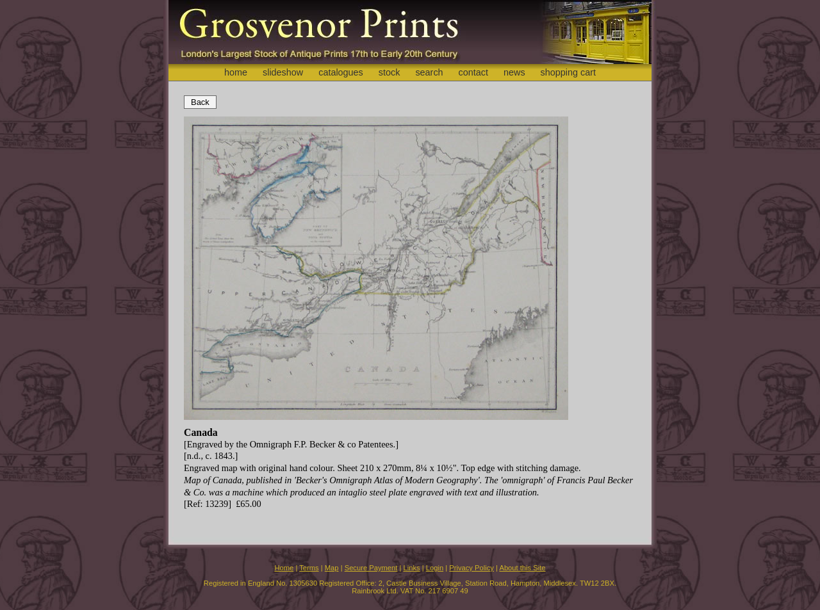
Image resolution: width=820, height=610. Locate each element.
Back (200, 102)
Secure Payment (371, 568)
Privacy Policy (471, 568)
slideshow (283, 72)
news (514, 72)
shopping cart (568, 72)
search (429, 72)
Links (412, 568)
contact (473, 72)
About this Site (522, 568)
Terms (308, 568)
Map (332, 568)
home (235, 72)
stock (389, 72)
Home (283, 568)
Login (434, 568)
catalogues (340, 72)
